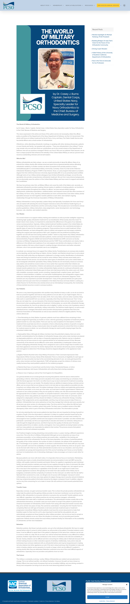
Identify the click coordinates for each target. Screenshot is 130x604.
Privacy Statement (110, 601)
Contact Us (41, 601)
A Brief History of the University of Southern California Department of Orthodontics (102, 55)
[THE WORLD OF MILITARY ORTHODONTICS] (50, 73)
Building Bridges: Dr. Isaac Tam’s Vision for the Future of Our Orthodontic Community (102, 43)
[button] (127, 584)
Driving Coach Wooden (99, 49)
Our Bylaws (57, 601)
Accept (107, 597)
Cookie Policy (102, 601)
